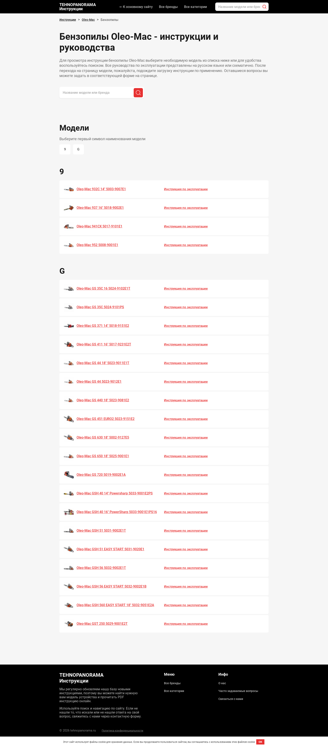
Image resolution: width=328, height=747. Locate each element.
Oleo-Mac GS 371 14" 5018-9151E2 (105, 326)
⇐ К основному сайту (136, 7)
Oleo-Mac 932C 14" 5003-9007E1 (104, 190)
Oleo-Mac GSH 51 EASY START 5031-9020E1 (113, 550)
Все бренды (168, 7)
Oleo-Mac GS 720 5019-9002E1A (103, 475)
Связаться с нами (232, 698)
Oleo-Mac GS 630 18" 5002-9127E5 (105, 438)
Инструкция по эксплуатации (187, 190)
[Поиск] (264, 7)
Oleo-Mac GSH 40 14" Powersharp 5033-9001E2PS (118, 494)
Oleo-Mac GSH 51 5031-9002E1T (103, 531)
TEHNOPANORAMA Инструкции (77, 7)
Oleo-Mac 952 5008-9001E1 (99, 246)
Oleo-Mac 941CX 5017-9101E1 (102, 227)
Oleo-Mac (91, 20)
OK (260, 741)
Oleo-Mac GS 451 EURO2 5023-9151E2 (108, 419)
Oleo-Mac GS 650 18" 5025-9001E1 (105, 457)
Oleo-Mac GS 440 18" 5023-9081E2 (105, 401)
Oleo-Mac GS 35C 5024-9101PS (102, 308)
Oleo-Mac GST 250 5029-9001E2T (104, 624)
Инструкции (68, 20)
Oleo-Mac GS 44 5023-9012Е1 (101, 382)
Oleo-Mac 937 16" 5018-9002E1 (102, 208)
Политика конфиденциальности (126, 730)
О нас (222, 683)
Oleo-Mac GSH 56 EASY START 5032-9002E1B (114, 587)
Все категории (195, 7)
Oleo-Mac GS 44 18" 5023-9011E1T (105, 364)
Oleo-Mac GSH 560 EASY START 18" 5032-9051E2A (118, 606)
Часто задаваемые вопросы (241, 690)
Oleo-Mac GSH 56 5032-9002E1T (103, 568)
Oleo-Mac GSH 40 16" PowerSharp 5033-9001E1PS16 (109, 512)
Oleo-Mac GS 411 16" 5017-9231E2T (106, 345)
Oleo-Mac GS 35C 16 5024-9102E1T (106, 289)
